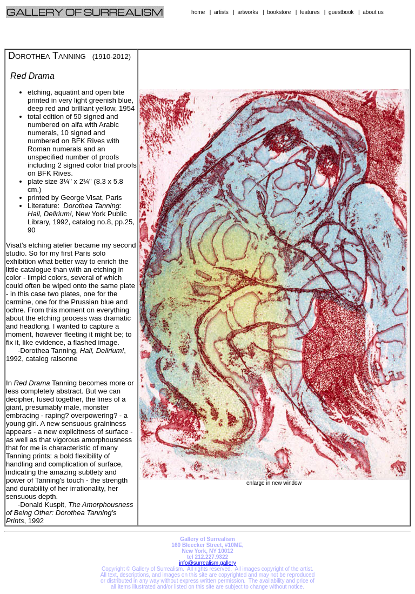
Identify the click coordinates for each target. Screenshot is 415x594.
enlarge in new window (274, 480)
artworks (247, 12)
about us (373, 12)
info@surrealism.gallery (207, 563)
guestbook (341, 12)
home (198, 12)
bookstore (279, 12)
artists (221, 12)
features (309, 12)
